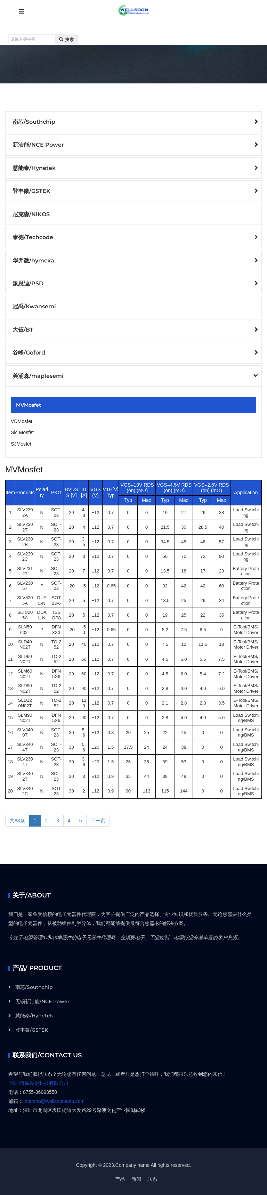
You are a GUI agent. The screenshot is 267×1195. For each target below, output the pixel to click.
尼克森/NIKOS (31, 214)
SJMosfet (21, 442)
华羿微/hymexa (33, 260)
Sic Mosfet (22, 431)
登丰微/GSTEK (31, 191)
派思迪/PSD (28, 282)
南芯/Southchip (34, 122)
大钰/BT (23, 329)
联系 (152, 1177)
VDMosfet (21, 420)
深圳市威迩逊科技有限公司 (39, 1081)
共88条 (17, 819)
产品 (120, 1177)
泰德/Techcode (33, 237)
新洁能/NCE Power (38, 144)
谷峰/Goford (29, 352)
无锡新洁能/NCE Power (42, 1000)
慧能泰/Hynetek (34, 167)
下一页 (98, 819)
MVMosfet (28, 404)
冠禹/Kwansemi (34, 306)
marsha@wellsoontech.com (54, 1100)
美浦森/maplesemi (38, 375)
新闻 (136, 1177)
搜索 (66, 39)
